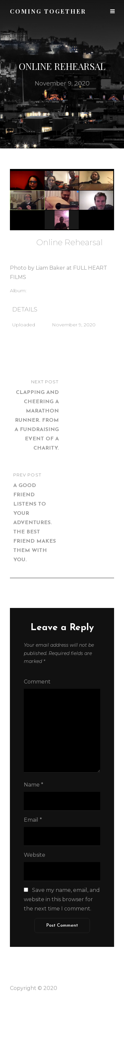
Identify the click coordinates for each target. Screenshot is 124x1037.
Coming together (48, 11)
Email (33, 820)
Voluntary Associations (57, 291)
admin (43, 252)
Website (34, 855)
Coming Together (82, 988)
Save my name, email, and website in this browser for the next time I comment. (62, 899)
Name (33, 785)
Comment (37, 682)
